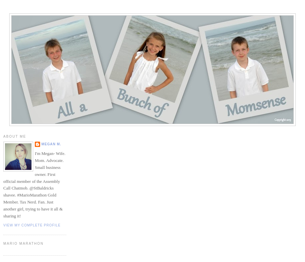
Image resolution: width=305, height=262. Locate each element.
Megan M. (51, 144)
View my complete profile (32, 225)
